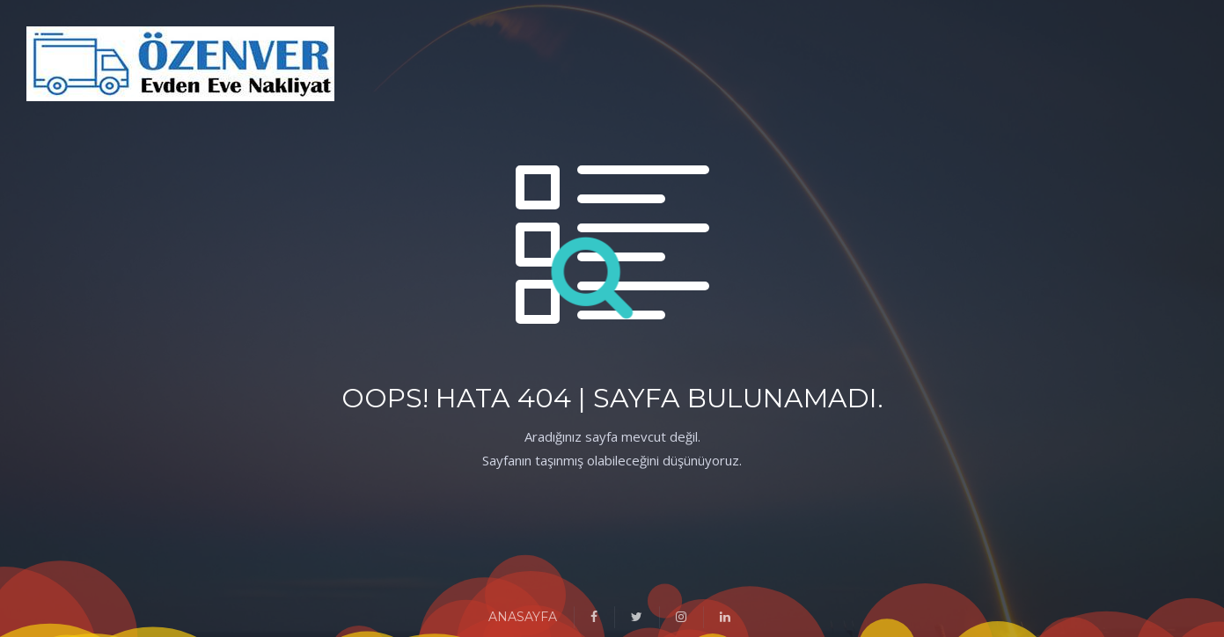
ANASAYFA (522, 617)
